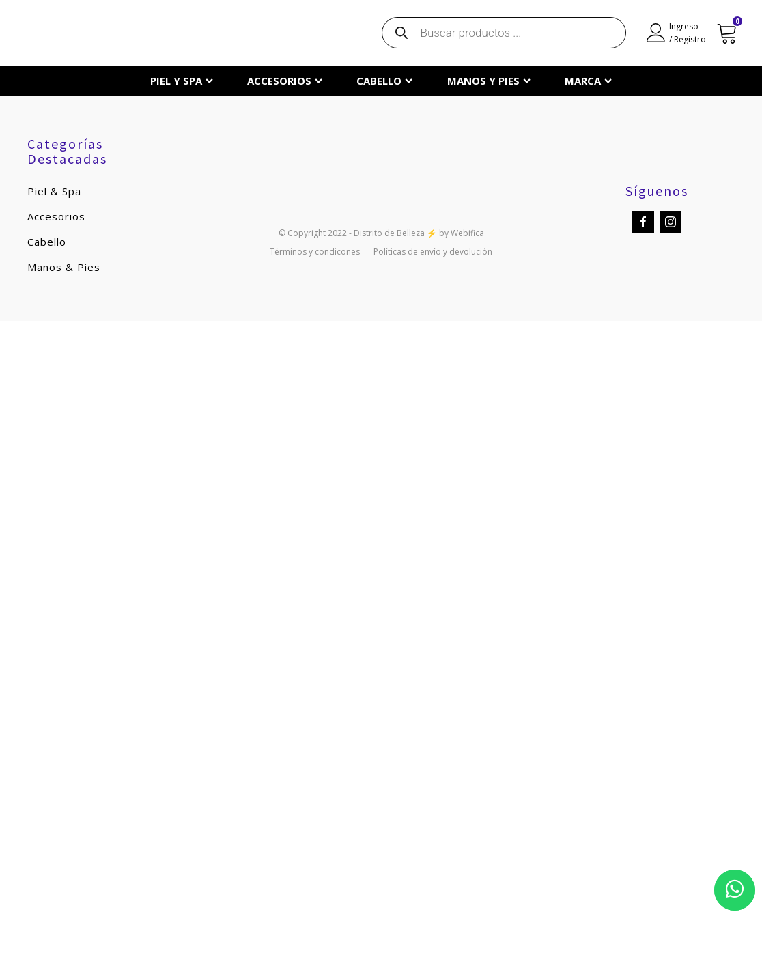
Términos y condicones (315, 251)
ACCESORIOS (284, 80)
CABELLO (384, 80)
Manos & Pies (63, 267)
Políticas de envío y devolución (432, 251)
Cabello (46, 241)
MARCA (588, 80)
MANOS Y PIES (489, 80)
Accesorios (56, 216)
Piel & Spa (54, 191)
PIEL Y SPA (181, 80)
